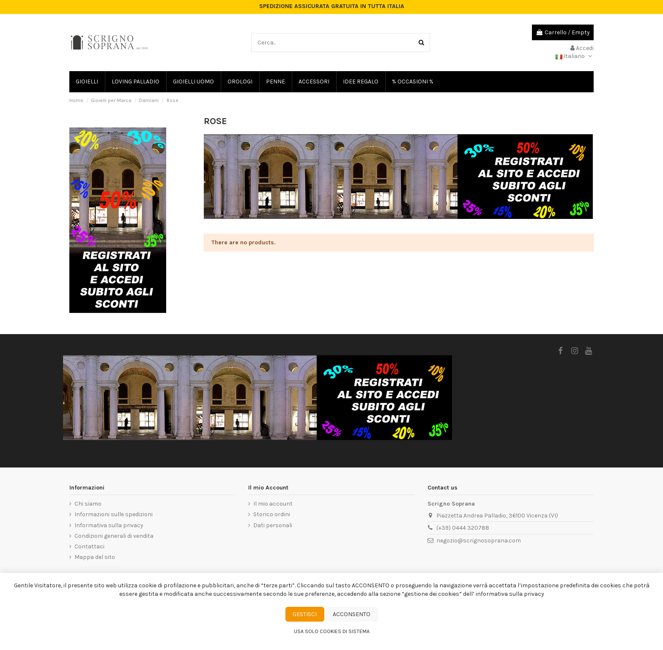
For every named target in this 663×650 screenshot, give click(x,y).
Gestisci (305, 614)
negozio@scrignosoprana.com (478, 540)
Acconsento (351, 614)
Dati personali (272, 525)
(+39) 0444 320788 (462, 527)
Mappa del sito (94, 557)
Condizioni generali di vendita (113, 535)
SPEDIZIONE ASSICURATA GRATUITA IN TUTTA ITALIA (331, 6)
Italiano (575, 56)
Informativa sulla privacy (108, 525)
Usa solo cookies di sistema (332, 631)
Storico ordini (271, 514)
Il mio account (273, 503)
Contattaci (89, 546)
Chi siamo (87, 503)
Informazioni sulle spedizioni (113, 514)
